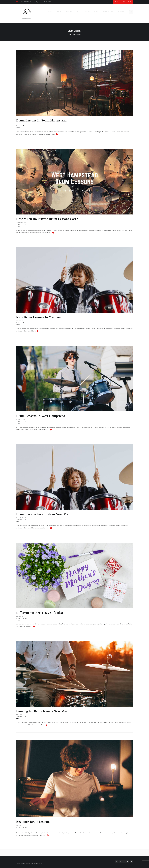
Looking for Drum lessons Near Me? (44, 711)
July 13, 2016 (19, 715)
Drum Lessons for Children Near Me (44, 514)
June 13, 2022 (19, 124)
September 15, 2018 (21, 518)
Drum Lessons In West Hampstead (42, 416)
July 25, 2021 (19, 321)
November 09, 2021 (21, 223)
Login (107, 2)
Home (69, 34)
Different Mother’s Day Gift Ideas (42, 613)
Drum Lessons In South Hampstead (43, 120)
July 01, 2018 (19, 616)
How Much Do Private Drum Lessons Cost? (49, 219)
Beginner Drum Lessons (34, 822)
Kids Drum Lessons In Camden (40, 317)
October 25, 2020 (20, 419)
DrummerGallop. (22, 126)
